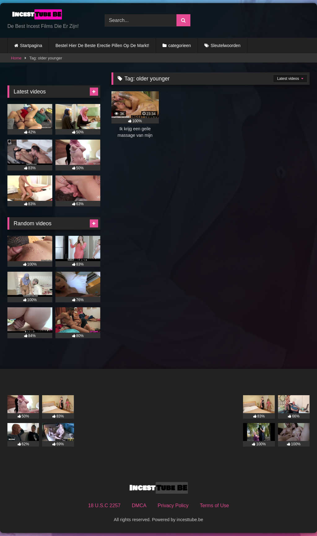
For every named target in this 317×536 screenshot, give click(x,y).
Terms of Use (214, 505)
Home (16, 58)
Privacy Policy (173, 505)
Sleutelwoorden (226, 45)
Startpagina (31, 45)
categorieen (179, 45)
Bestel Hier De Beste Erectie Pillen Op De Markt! (102, 45)
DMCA (139, 505)
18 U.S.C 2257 (104, 505)
